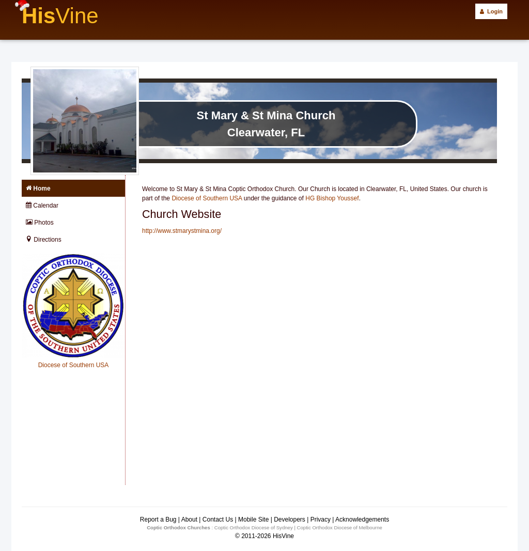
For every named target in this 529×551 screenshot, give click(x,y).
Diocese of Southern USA (207, 198)
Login (491, 11)
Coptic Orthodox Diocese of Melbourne (339, 527)
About (189, 519)
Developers (289, 519)
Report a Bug (158, 519)
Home (38, 188)
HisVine (283, 536)
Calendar (42, 205)
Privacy (320, 519)
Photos (40, 222)
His (60, 16)
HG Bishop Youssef (332, 198)
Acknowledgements (362, 519)
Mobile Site (253, 519)
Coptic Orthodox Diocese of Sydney (253, 527)
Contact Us (218, 519)
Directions (43, 239)
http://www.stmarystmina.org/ (182, 230)
